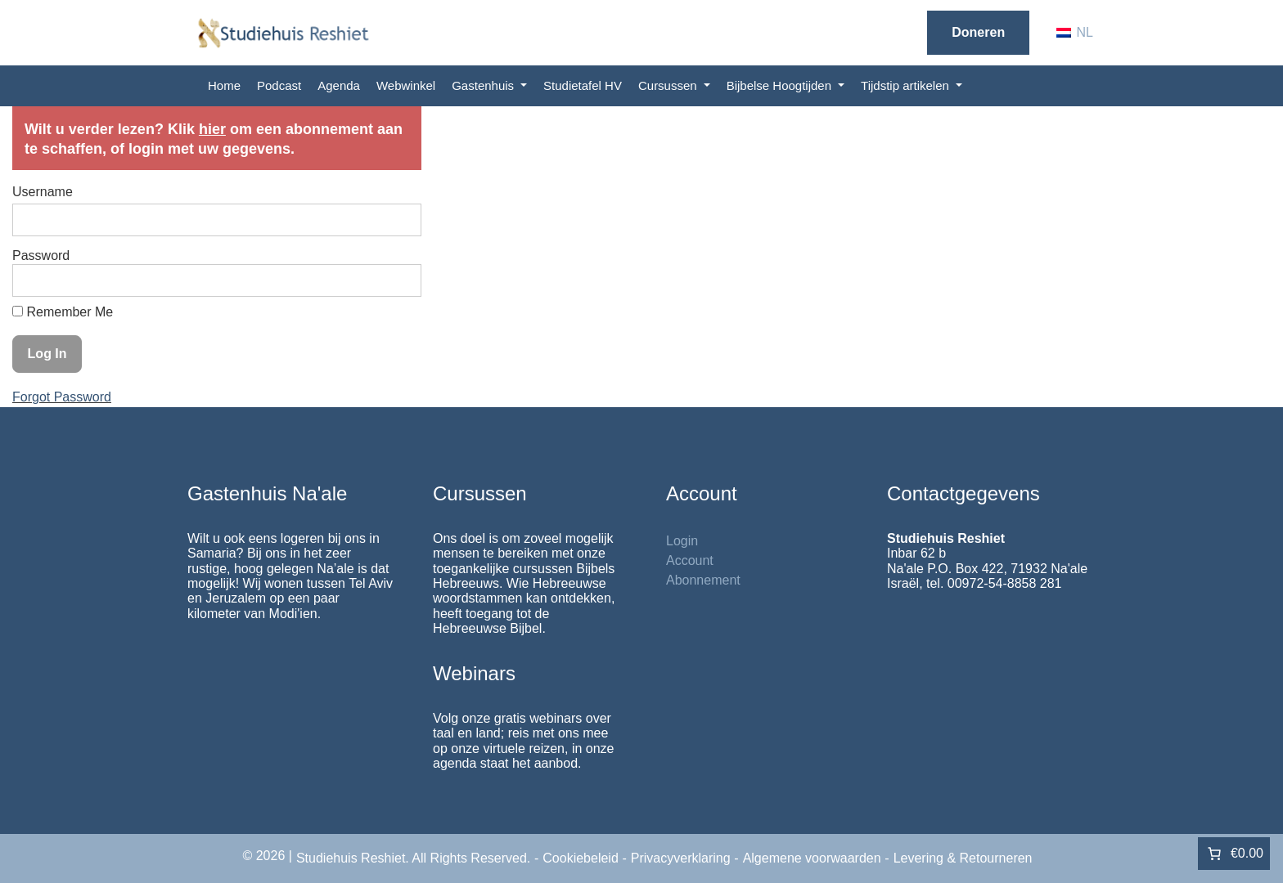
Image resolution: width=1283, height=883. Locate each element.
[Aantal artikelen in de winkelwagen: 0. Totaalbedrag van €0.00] (1234, 853)
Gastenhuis (484, 85)
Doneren (978, 32)
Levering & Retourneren (963, 858)
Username (42, 192)
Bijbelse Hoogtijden (781, 85)
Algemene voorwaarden (812, 858)
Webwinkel (405, 85)
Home (224, 85)
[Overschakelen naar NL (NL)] (1074, 32)
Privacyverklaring (681, 858)
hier (212, 129)
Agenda (338, 85)
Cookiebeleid (580, 858)
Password (41, 255)
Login (682, 541)
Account (690, 560)
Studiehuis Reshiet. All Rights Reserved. (413, 858)
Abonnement (703, 580)
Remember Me (62, 312)
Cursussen (669, 85)
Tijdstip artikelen (906, 85)
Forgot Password (61, 397)
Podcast (279, 85)
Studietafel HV (582, 85)
